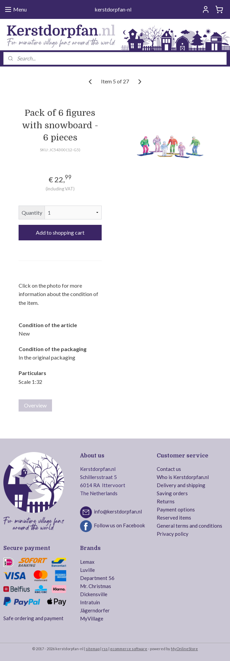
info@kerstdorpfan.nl (118, 512)
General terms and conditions (189, 526)
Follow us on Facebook (119, 526)
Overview (35, 405)
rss (105, 648)
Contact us (169, 469)
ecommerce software (128, 648)
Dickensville (93, 594)
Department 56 (97, 578)
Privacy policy (172, 534)
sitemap (93, 648)
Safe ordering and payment (33, 618)
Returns (166, 501)
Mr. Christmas (95, 586)
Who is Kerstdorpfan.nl (183, 477)
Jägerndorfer (95, 610)
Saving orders (172, 493)
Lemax (87, 562)
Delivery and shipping (181, 485)
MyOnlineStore (184, 648)
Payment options (176, 509)
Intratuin (90, 602)
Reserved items (174, 517)
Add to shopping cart (60, 232)
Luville (87, 570)
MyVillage (91, 618)
